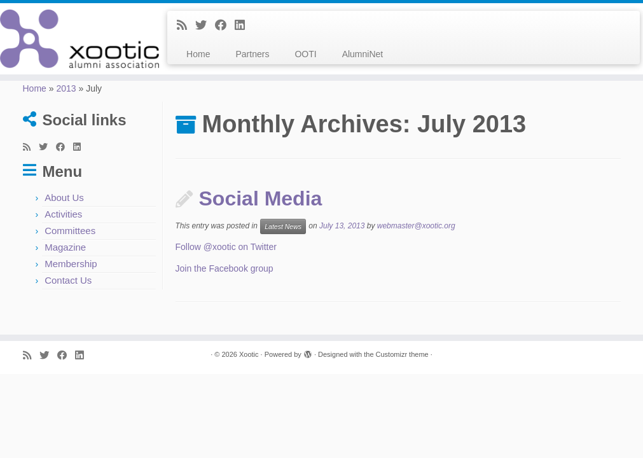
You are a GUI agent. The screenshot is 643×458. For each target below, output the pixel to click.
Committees (70, 230)
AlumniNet (363, 54)
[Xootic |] (75, 39)
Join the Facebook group (224, 268)
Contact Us (68, 280)
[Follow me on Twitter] (205, 25)
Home (198, 54)
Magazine (65, 247)
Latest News (283, 226)
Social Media (260, 198)
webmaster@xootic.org (416, 226)
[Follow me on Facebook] (225, 25)
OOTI (305, 54)
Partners (252, 54)
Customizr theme (402, 354)
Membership (71, 263)
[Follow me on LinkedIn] (244, 25)
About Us (64, 197)
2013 (66, 88)
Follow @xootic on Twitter (226, 247)
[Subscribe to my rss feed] (186, 25)
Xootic (249, 354)
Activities (63, 214)
